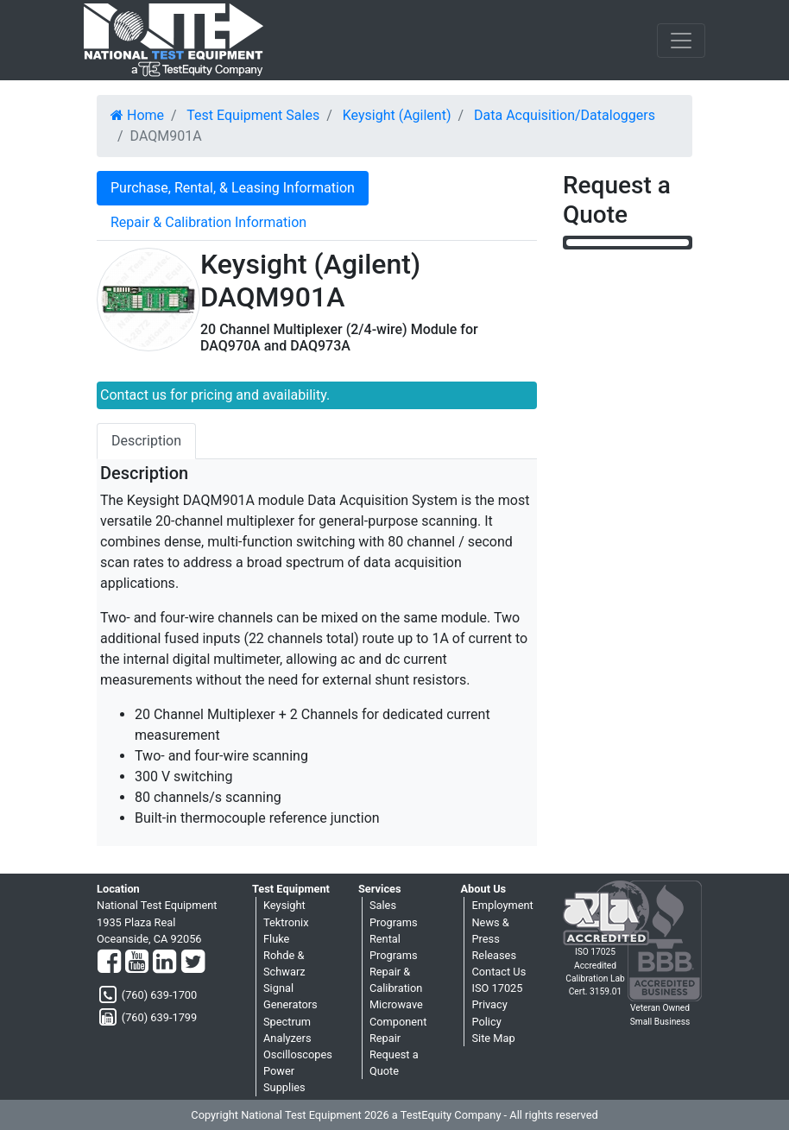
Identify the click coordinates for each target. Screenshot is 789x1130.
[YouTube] (136, 962)
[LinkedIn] (164, 962)
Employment (502, 905)
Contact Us (498, 971)
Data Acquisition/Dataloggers (564, 115)
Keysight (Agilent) (397, 115)
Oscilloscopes (297, 1054)
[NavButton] (681, 40)
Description (146, 440)
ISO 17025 (496, 988)
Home (137, 115)
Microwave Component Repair (397, 1021)
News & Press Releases (493, 939)
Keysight (284, 905)
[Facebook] (109, 962)
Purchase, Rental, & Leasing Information (232, 188)
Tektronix (286, 922)
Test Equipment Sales (252, 115)
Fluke (276, 938)
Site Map (492, 1038)
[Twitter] (192, 962)
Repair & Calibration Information (208, 222)
